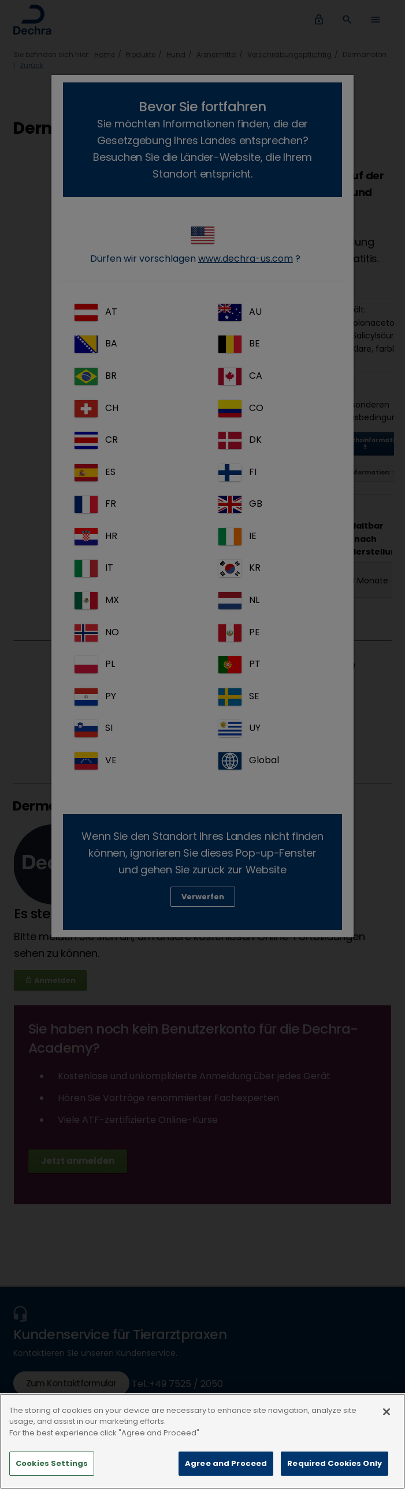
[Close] (386, 1438)
